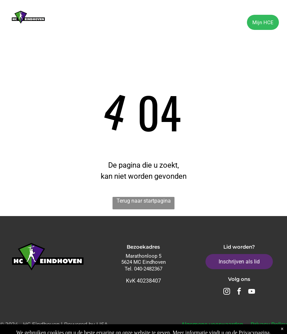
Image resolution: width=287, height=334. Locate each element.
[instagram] (227, 292)
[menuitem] (72, 23)
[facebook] (239, 292)
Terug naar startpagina (144, 201)
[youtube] (252, 292)
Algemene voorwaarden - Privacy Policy (234, 324)
